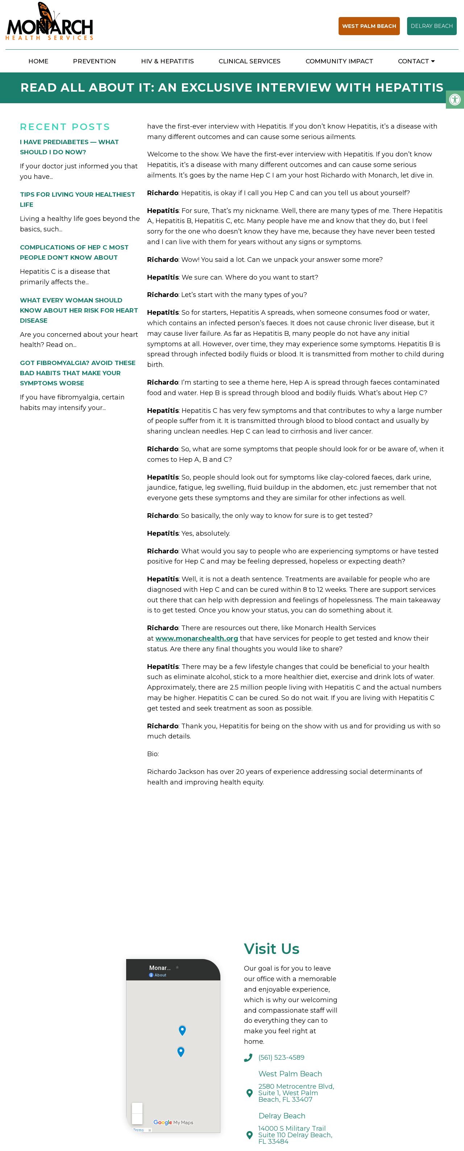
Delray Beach (432, 26)
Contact (413, 61)
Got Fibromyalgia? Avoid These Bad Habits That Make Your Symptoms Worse (78, 373)
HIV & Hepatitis (167, 61)
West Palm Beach (369, 26)
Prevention (94, 61)
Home (38, 61)
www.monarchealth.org (197, 639)
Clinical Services (250, 61)
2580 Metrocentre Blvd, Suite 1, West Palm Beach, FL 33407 (296, 1093)
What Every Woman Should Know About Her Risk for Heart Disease (79, 310)
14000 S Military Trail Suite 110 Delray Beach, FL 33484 (295, 1135)
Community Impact (339, 61)
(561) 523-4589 (281, 1057)
